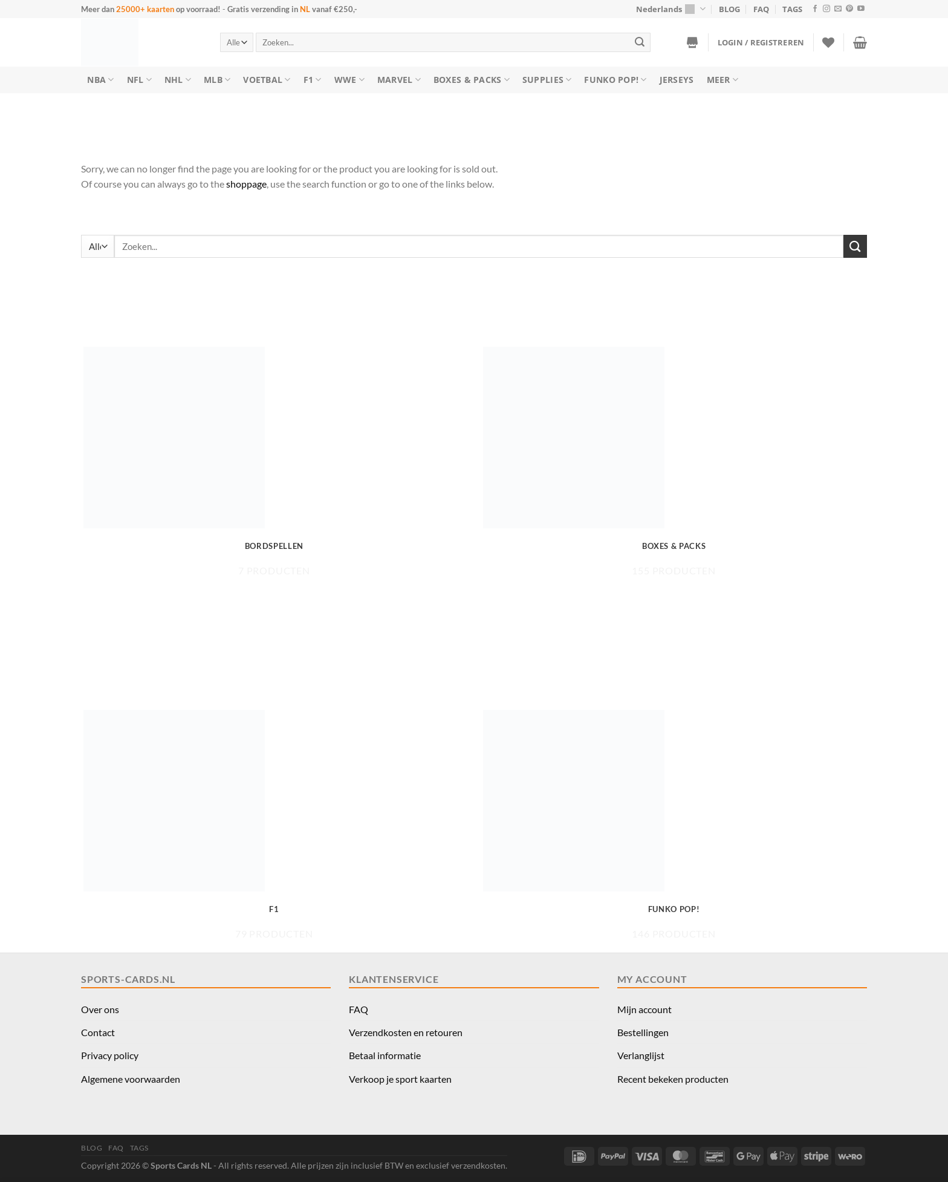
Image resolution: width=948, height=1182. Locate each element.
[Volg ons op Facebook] (815, 9)
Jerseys (677, 79)
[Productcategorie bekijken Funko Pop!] (674, 824)
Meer (723, 80)
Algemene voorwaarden (130, 1079)
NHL (177, 80)
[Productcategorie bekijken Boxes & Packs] (674, 461)
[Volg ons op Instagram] (826, 9)
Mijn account (644, 1009)
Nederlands (671, 9)
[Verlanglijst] (828, 42)
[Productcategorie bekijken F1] (274, 824)
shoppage (246, 183)
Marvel (399, 80)
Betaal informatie (385, 1055)
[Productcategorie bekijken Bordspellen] (274, 461)
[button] (761, 42)
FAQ (761, 9)
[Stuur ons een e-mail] (838, 9)
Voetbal (266, 80)
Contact (98, 1032)
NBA (100, 80)
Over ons (100, 1009)
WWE (349, 80)
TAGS (792, 9)
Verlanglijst (640, 1055)
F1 (313, 80)
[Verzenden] (639, 42)
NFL (139, 80)
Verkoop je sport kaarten (400, 1079)
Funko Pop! (615, 80)
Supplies (547, 80)
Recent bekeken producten (673, 1079)
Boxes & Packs (471, 80)
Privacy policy (109, 1055)
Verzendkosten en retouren (406, 1032)
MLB (217, 80)
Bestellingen (643, 1032)
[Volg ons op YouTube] (861, 9)
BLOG (729, 9)
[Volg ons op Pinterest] (849, 9)
